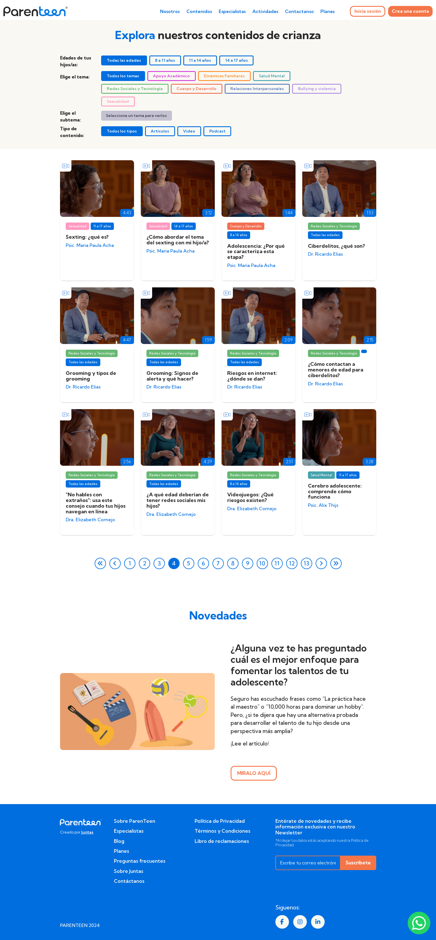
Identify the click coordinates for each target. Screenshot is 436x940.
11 (277, 563)
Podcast (217, 131)
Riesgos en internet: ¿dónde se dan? (252, 376)
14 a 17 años (236, 60)
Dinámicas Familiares (224, 75)
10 (262, 563)
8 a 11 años (165, 60)
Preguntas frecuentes (139, 861)
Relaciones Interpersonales (257, 88)
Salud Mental (272, 75)
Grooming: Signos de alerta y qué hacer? (172, 376)
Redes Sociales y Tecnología (135, 88)
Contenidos (199, 11)
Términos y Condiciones (222, 831)
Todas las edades (124, 60)
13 (306, 563)
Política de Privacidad (220, 821)
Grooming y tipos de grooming (91, 376)
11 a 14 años (200, 60)
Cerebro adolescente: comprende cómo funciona (335, 491)
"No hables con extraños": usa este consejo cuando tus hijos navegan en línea (96, 502)
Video (189, 131)
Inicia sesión (367, 11)
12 (292, 563)
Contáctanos (129, 881)
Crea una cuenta (410, 11)
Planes (327, 11)
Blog (119, 841)
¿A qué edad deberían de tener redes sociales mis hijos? (177, 500)
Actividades (265, 11)
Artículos (160, 131)
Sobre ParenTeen (134, 821)
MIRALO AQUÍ (253, 773)
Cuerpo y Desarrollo (196, 88)
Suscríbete (358, 863)
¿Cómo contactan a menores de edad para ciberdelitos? (335, 370)
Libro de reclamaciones (222, 841)
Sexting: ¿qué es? (87, 237)
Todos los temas (123, 75)
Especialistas (232, 11)
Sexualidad (118, 101)
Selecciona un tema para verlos (136, 115)
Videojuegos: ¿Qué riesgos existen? (250, 497)
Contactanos (299, 11)
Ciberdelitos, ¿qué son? (336, 246)
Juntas (87, 832)
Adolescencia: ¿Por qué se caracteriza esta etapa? (256, 251)
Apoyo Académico (171, 75)
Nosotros (170, 11)
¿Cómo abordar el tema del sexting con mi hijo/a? (177, 240)
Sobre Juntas (128, 871)
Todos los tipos (122, 131)
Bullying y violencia (317, 88)
